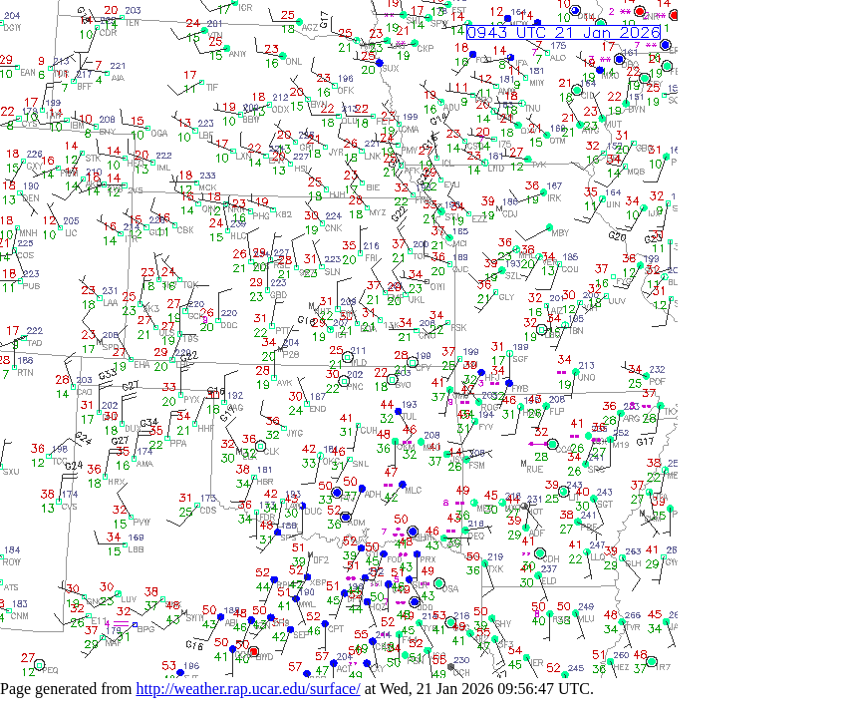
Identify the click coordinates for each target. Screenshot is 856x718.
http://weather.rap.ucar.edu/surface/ (248, 688)
